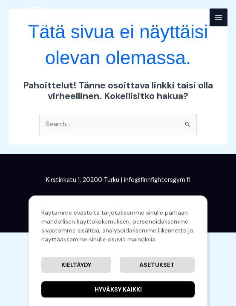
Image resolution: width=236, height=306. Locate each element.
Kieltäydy (76, 265)
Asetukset (157, 265)
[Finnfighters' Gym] (34, 17)
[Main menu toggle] (218, 17)
